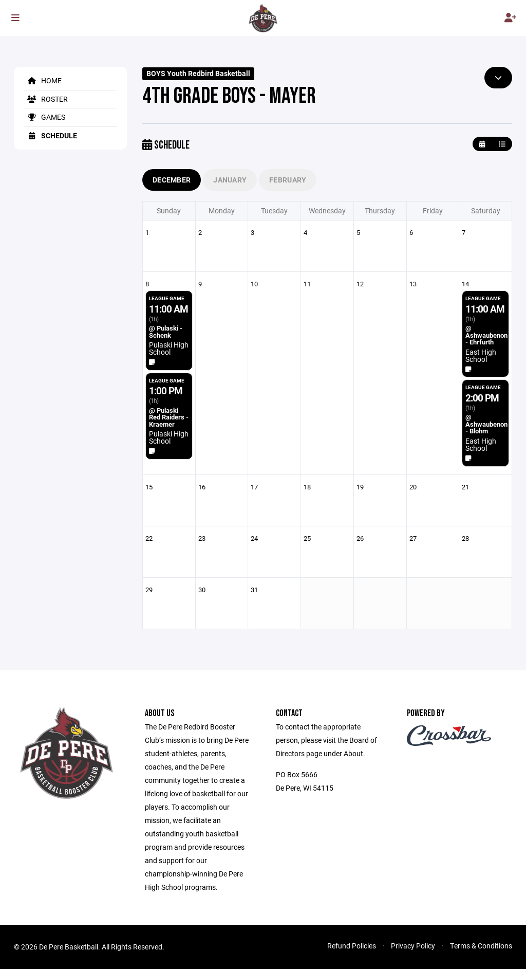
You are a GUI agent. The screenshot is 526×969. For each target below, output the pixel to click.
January (230, 180)
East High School (480, 355)
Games (44, 117)
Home (43, 80)
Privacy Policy (413, 945)
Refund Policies (351, 945)
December (172, 180)
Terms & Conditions (481, 945)
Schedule (50, 135)
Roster (46, 99)
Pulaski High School (169, 348)
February (287, 180)
